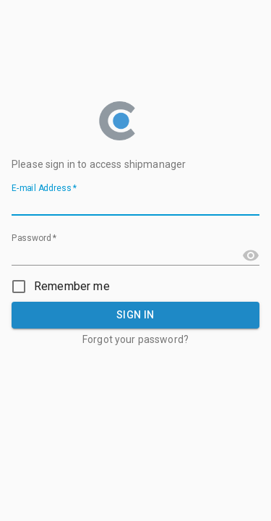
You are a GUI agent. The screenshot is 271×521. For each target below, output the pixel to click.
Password (34, 238)
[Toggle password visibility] (250, 255)
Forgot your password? (135, 339)
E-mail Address (44, 189)
